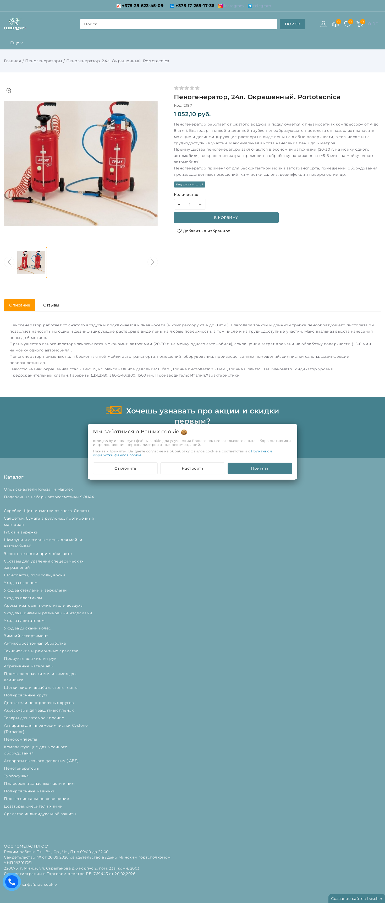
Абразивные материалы (29, 666)
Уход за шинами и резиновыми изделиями (49, 613)
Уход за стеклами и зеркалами (36, 590)
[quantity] (190, 204)
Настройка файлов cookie (30, 884)
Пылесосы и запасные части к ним (40, 783)
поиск (90, 24)
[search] (293, 24)
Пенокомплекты (21, 739)
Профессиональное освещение (37, 798)
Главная (12, 60)
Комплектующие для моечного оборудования (35, 750)
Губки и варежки (22, 532)
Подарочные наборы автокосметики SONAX (49, 500)
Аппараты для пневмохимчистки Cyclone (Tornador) (45, 728)
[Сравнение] (335, 24)
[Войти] (323, 24)
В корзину (226, 217)
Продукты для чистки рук (31, 658)
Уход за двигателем (25, 620)
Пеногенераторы (43, 60)
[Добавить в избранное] (203, 231)
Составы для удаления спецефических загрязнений (43, 564)
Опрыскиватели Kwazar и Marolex (39, 489)
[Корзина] (359, 24)
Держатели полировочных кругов (39, 702)
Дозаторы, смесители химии (34, 806)
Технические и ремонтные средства (42, 651)
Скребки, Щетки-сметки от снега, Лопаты (47, 510)
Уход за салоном (21, 582)
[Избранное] (347, 24)
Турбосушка (17, 776)
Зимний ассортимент (26, 635)
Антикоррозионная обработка (35, 643)
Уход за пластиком (23, 597)
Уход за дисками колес (28, 628)
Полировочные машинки (30, 791)
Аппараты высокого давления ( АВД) (42, 760)
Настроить (193, 468)
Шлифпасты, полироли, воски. (35, 575)
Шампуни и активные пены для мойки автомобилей (43, 542)
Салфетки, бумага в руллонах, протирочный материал (49, 521)
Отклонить (125, 468)
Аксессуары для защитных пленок (39, 710)
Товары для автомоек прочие (34, 717)
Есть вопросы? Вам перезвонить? (13, 883)
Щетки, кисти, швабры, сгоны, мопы (41, 687)
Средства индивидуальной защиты (41, 813)
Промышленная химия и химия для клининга (40, 676)
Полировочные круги (27, 695)
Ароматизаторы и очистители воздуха (44, 605)
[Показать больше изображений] (9, 91)
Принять (260, 468)
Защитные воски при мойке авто (38, 553)
